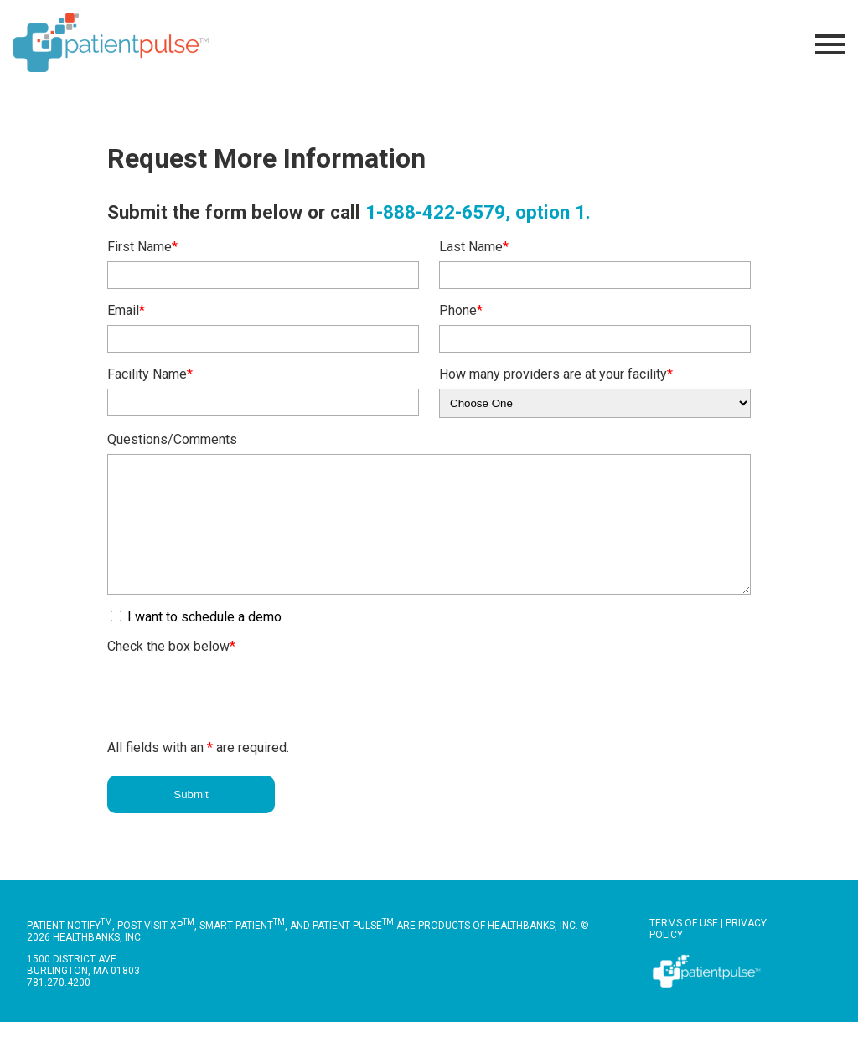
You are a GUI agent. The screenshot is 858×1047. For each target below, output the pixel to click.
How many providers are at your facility (556, 374)
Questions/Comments (172, 439)
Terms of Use (683, 948)
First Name (142, 247)
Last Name (474, 247)
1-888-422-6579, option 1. (478, 212)
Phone (461, 310)
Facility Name (150, 374)
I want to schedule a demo (203, 642)
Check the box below (171, 671)
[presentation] (234, 718)
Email (126, 310)
